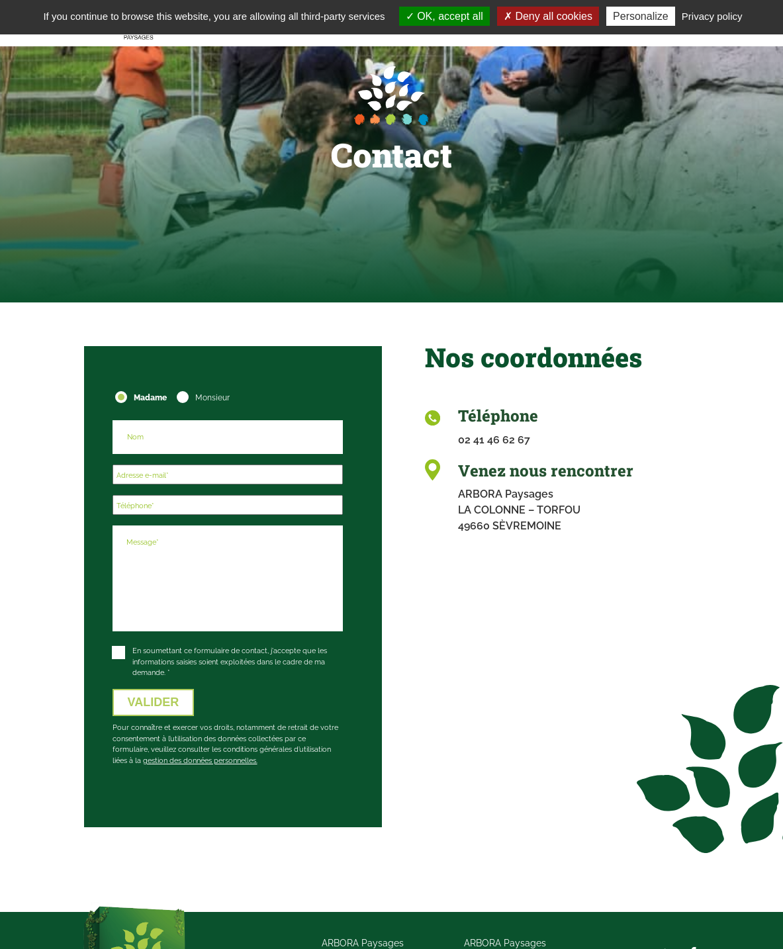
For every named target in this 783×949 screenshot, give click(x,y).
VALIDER (153, 702)
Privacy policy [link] (712, 16)
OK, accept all (444, 16)
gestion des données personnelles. (200, 760)
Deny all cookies (548, 16)
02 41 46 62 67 (494, 439)
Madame (149, 397)
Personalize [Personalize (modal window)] (640, 16)
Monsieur (210, 397)
